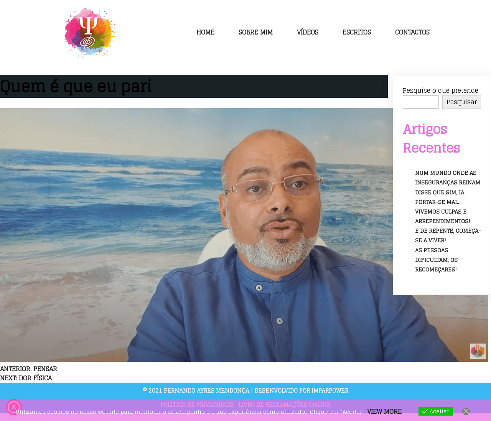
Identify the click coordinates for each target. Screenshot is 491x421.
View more (384, 411)
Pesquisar (462, 102)
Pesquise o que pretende (440, 90)
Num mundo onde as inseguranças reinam (447, 177)
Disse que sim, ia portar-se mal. (439, 197)
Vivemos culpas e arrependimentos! (442, 216)
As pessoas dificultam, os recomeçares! (436, 259)
